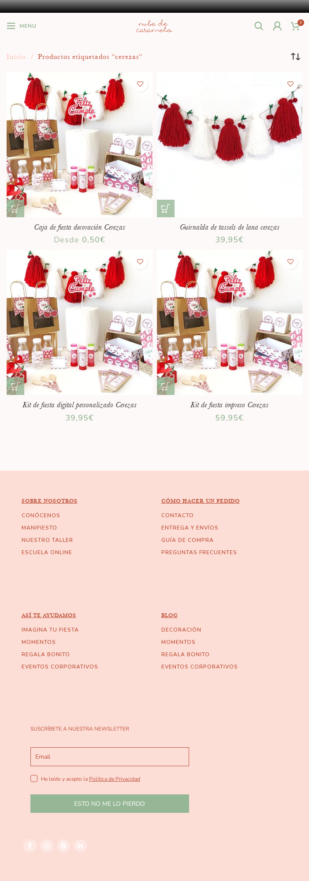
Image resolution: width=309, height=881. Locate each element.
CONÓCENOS (41, 515)
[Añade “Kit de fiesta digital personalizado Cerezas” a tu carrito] (15, 386)
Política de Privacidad (114, 778)
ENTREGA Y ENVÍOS (190, 527)
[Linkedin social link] (80, 845)
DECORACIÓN (181, 629)
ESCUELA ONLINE (47, 552)
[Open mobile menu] (21, 26)
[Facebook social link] (30, 845)
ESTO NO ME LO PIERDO (109, 804)
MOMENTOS (39, 642)
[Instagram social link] (46, 845)
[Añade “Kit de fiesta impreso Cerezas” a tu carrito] (166, 386)
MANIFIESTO (39, 527)
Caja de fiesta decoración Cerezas (79, 227)
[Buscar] (259, 26)
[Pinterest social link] (63, 845)
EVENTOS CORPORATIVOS (60, 666)
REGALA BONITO (46, 654)
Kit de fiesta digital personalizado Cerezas (79, 404)
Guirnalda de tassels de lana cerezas (229, 227)
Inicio (17, 57)
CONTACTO (177, 515)
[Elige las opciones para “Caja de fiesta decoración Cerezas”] (15, 208)
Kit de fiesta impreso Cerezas (229, 404)
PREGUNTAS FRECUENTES (199, 552)
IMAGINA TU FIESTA (50, 629)
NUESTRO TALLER (47, 540)
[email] (109, 756)
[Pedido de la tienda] (295, 56)
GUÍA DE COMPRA (187, 540)
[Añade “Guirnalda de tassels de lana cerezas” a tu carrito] (166, 208)
